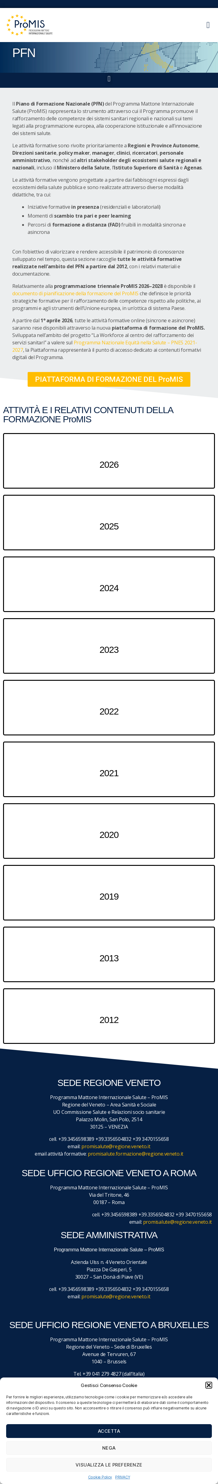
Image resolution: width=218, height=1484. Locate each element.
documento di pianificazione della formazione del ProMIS (75, 293)
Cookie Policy (100, 1477)
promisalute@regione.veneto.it (115, 1146)
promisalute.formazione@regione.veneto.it (135, 1153)
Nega (109, 1448)
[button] (209, 1385)
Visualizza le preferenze (109, 1465)
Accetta (109, 1431)
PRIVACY (122, 1477)
